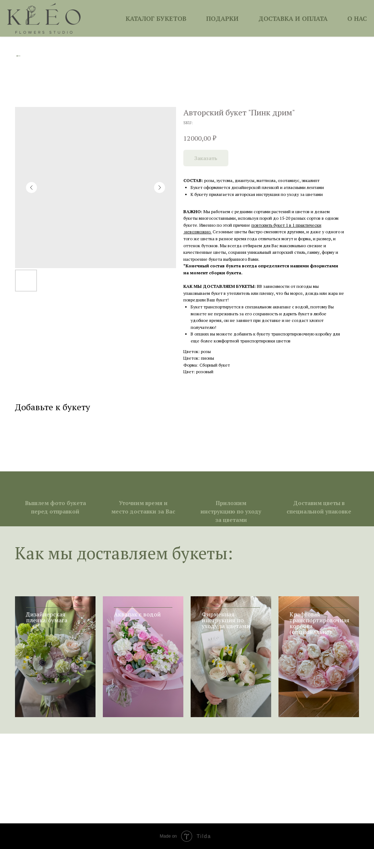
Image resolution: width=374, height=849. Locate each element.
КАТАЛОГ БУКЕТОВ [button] (156, 18)
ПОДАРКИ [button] (222, 18)
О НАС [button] (357, 18)
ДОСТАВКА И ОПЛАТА (293, 18)
